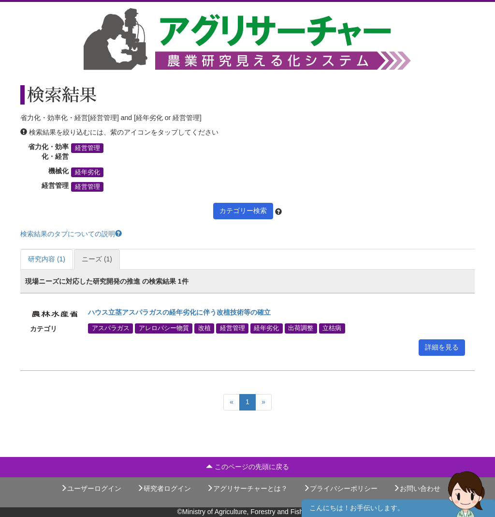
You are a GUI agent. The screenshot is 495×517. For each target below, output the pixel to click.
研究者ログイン (164, 488)
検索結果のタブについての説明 (71, 234)
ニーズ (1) (97, 259)
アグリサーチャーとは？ (247, 488)
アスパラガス (111, 328)
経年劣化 (87, 172)
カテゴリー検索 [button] (243, 210)
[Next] (263, 402)
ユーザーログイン (90, 488)
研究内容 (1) (46, 259)
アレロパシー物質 (164, 328)
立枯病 (331, 328)
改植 (204, 328)
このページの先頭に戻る (247, 467)
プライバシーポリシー (340, 488)
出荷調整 (300, 328)
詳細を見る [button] (442, 347)
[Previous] (231, 402)
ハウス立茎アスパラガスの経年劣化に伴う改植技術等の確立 (179, 312)
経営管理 (87, 148)
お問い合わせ (416, 488)
